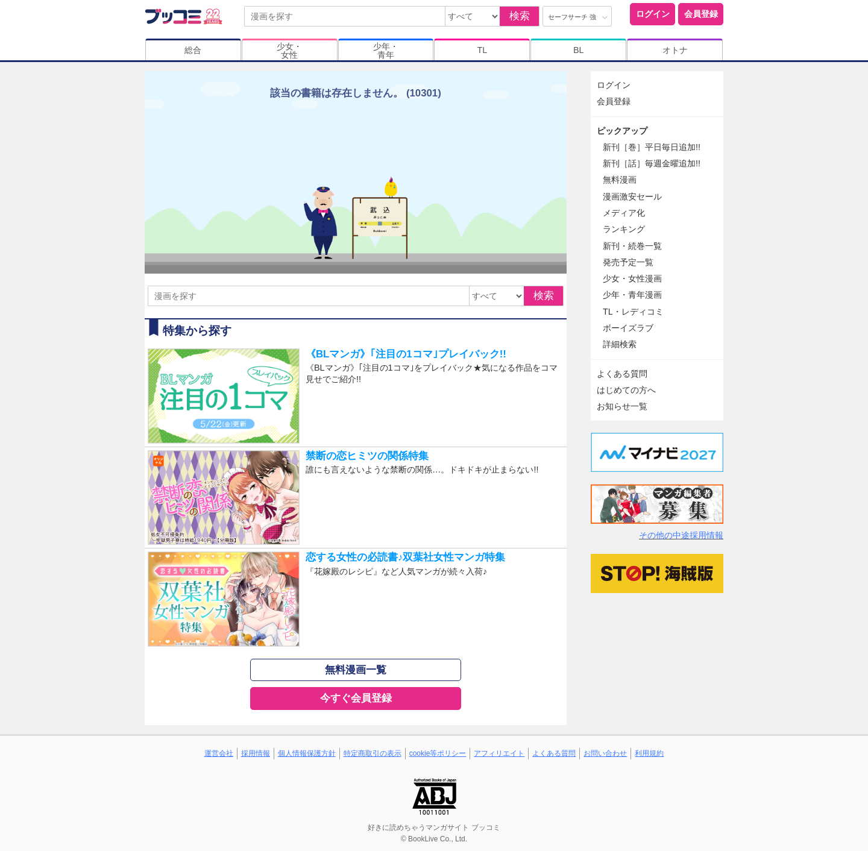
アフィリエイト (499, 753)
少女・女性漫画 (632, 278)
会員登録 (701, 14)
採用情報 (255, 753)
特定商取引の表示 (372, 753)
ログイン (653, 14)
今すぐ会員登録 (356, 698)
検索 (519, 16)
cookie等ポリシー (438, 753)
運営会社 (218, 753)
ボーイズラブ (628, 328)
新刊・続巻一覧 (632, 246)
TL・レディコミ (633, 311)
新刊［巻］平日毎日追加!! (651, 147)
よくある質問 (622, 373)
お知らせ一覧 (622, 406)
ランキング (624, 229)
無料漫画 (620, 179)
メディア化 (624, 213)
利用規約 (649, 753)
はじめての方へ (626, 390)
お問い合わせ (605, 753)
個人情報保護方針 (307, 753)
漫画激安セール (632, 196)
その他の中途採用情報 (681, 535)
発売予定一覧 (628, 262)
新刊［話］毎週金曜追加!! (651, 163)
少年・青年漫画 (632, 295)
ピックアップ (622, 131)
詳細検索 (620, 344)
